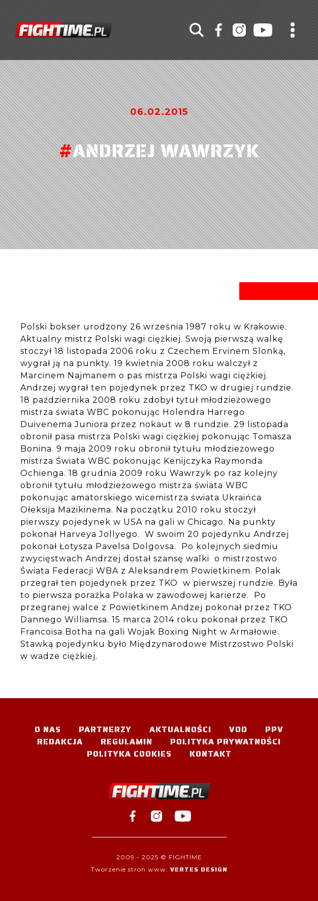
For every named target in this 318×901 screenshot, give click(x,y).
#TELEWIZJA (63, 30)
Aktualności (180, 729)
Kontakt (210, 753)
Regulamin (126, 741)
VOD (238, 729)
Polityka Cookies (129, 753)
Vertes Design (199, 869)
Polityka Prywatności (225, 741)
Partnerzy (105, 729)
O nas (48, 729)
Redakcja (60, 741)
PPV (274, 729)
